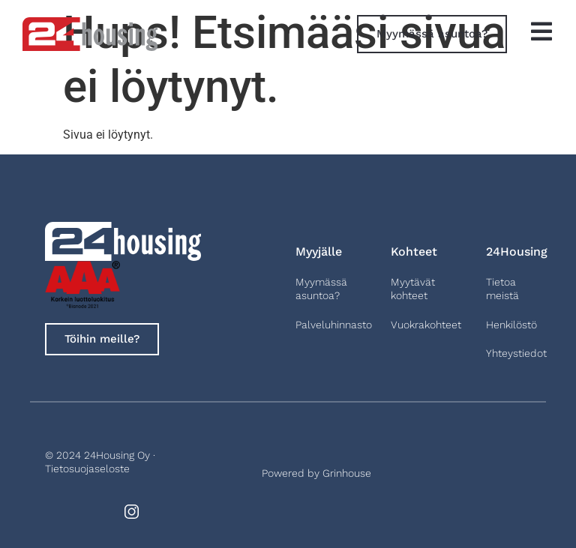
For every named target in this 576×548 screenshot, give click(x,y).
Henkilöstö (511, 325)
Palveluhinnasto (334, 325)
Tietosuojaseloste (87, 469)
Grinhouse (346, 473)
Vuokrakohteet (426, 325)
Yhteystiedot (516, 353)
